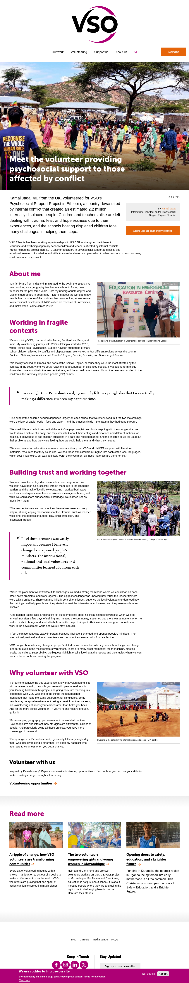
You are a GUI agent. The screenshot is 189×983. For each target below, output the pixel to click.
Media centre (100, 939)
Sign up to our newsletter (152, 231)
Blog (73, 939)
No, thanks (148, 973)
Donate (173, 52)
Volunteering (79, 52)
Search (136, 52)
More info (24, 980)
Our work (57, 52)
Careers (84, 939)
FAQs (114, 939)
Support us (101, 52)
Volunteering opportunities (30, 783)
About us (121, 52)
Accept (163, 973)
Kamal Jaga (168, 208)
